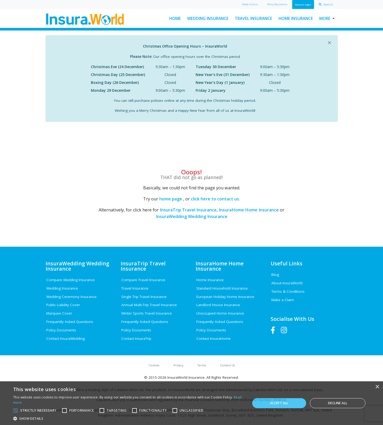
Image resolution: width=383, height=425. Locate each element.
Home (175, 18)
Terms (201, 365)
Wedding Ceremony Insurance (71, 296)
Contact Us (227, 365)
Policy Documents (61, 330)
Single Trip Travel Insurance (144, 296)
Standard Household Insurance (222, 288)
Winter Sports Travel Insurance (146, 313)
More (324, 18)
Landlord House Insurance (218, 304)
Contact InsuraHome (213, 338)
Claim (250, 4)
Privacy (178, 365)
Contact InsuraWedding (65, 338)
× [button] (377, 387)
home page (170, 199)
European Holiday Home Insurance (225, 296)
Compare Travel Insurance (143, 279)
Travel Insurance (253, 18)
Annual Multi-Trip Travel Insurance (149, 304)
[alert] (191, 403)
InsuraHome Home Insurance (249, 210)
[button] (128, 418)
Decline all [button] (337, 403)
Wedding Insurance (207, 18)
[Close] (329, 43)
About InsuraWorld (286, 283)
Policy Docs (277, 4)
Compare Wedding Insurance (70, 279)
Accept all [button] (279, 403)
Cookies (153, 365)
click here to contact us (215, 199)
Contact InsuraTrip (136, 338)
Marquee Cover (59, 313)
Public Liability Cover (63, 304)
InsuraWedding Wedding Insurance (191, 216)
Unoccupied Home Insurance (220, 313)
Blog (275, 274)
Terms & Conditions (288, 291)
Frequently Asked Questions (69, 321)
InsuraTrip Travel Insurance (188, 210)
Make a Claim (282, 299)
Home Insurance (295, 18)
